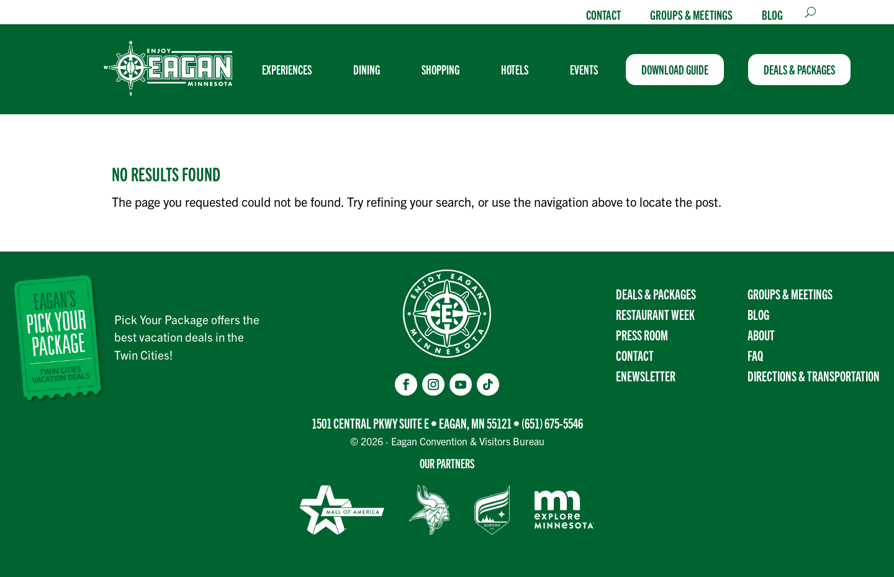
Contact (603, 14)
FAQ (755, 355)
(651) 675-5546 (552, 422)
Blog (772, 14)
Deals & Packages (656, 293)
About (761, 334)
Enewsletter (645, 375)
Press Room (642, 334)
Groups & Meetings (691, 14)
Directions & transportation (813, 375)
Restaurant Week (655, 314)
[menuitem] (291, 69)
